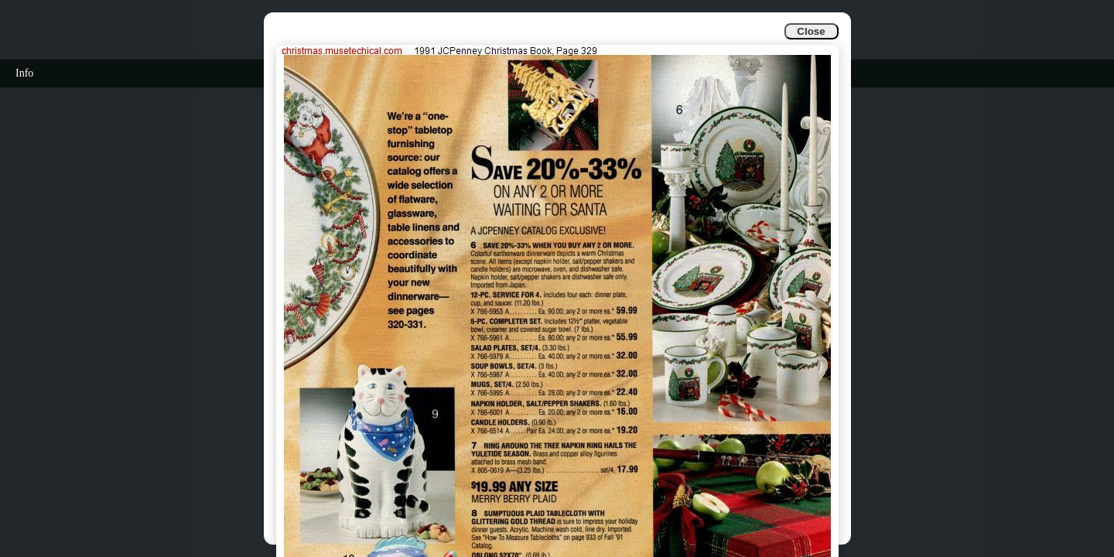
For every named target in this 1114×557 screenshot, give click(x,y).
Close (811, 31)
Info (24, 73)
